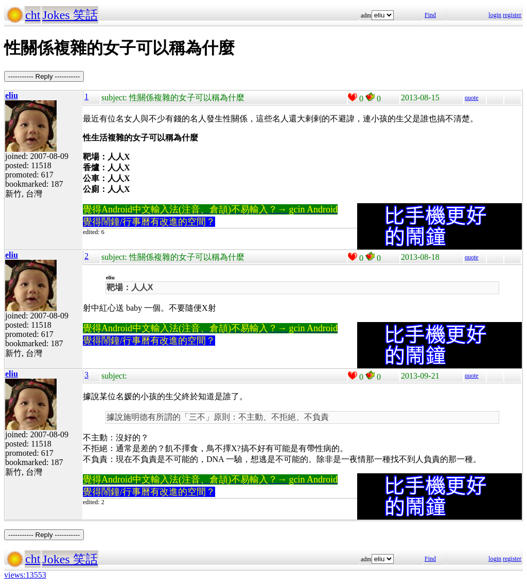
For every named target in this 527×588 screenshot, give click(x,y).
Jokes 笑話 (69, 15)
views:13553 (25, 575)
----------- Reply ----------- (44, 76)
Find (430, 15)
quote (472, 97)
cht (32, 15)
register (512, 15)
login (494, 15)
